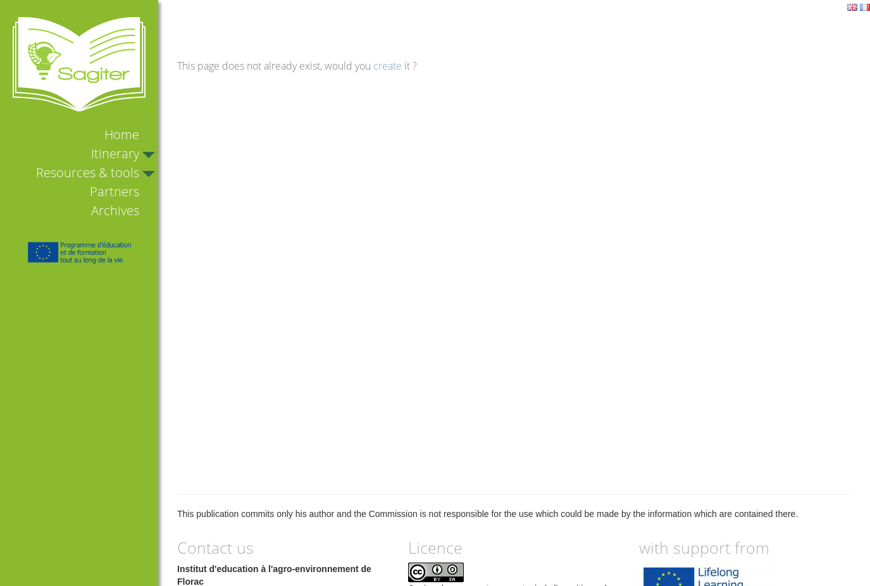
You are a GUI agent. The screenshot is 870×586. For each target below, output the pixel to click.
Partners (114, 191)
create (387, 66)
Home (121, 134)
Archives (115, 210)
